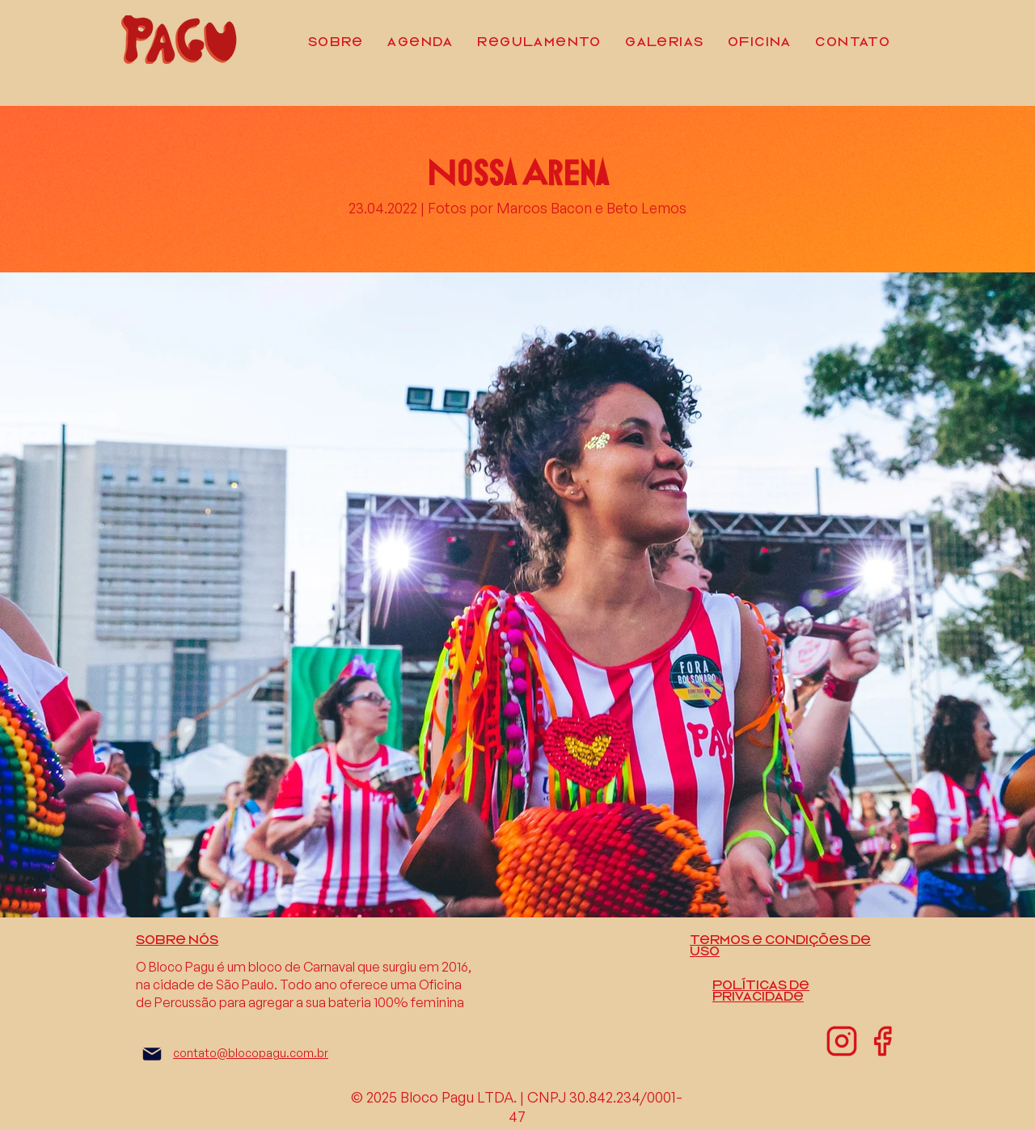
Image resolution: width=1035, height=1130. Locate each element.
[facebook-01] (882, 1041)
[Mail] (152, 1054)
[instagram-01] (842, 1041)
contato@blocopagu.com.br (250, 1053)
